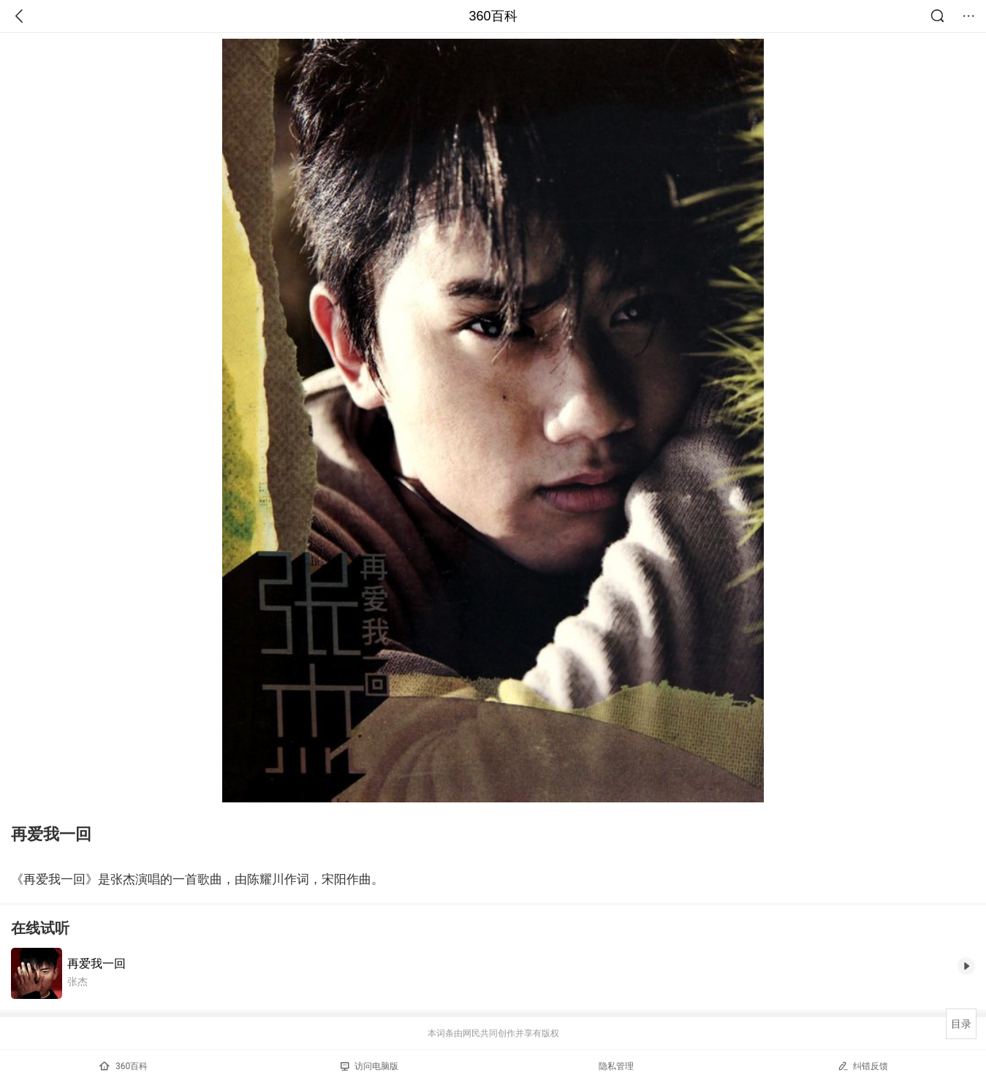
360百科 (493, 16)
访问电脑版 (369, 1066)
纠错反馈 (863, 1065)
